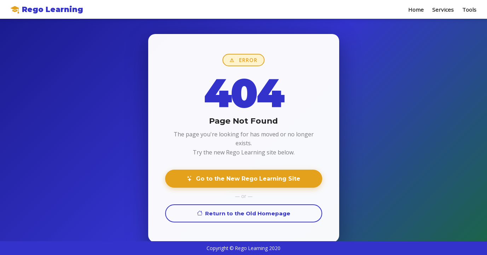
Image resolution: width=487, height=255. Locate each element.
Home (416, 9)
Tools (469, 9)
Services (443, 9)
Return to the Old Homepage (243, 213)
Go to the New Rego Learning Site (243, 178)
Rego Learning (47, 9)
